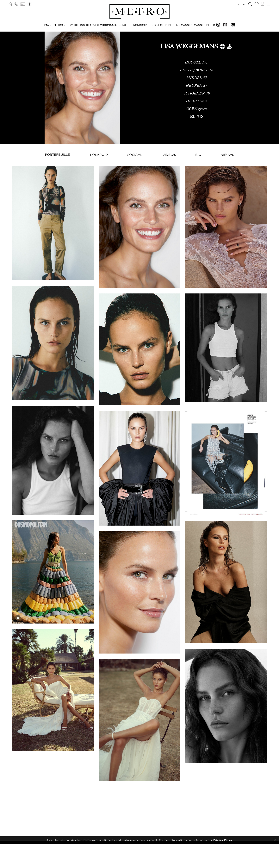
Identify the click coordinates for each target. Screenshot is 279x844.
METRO (58, 25)
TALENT (127, 25)
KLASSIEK (92, 25)
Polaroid (99, 154)
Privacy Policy (222, 840)
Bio (198, 154)
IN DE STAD (172, 25)
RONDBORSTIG (142, 25)
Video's (169, 154)
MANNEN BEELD (204, 25)
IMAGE (48, 25)
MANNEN (187, 25)
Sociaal (134, 154)
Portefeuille (57, 154)
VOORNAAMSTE (110, 25)
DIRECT (159, 25)
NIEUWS (227, 154)
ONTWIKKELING (74, 25)
